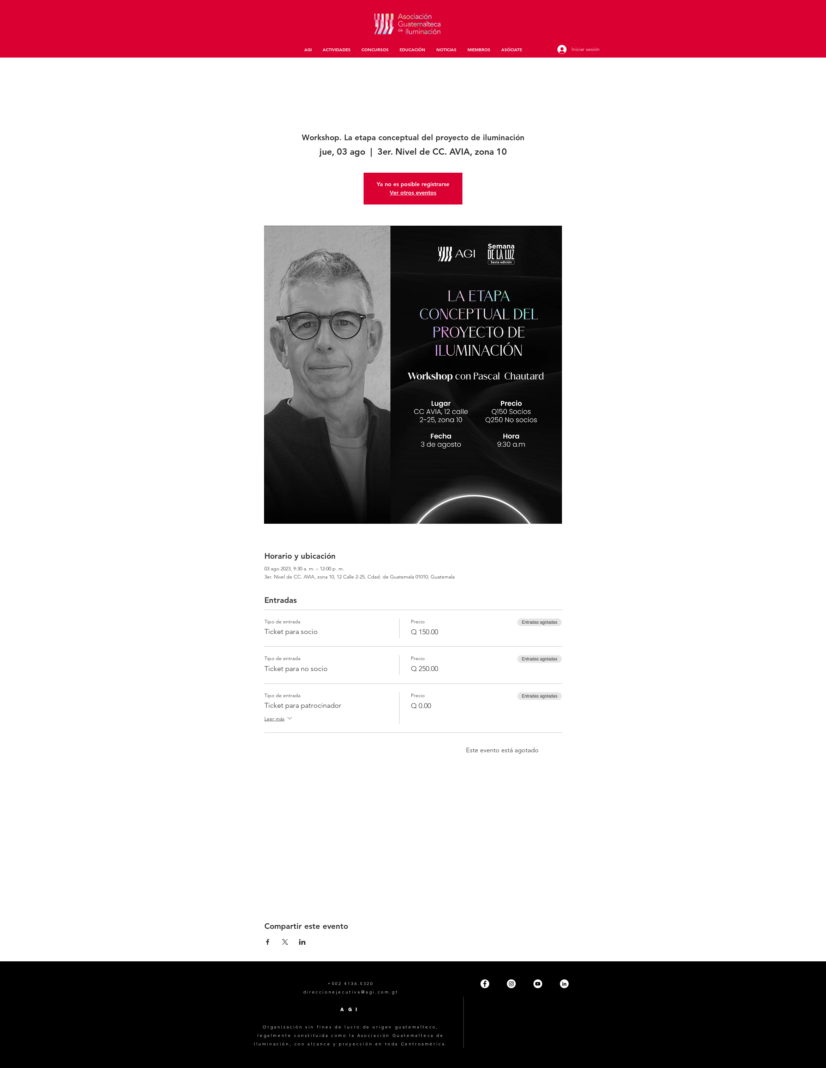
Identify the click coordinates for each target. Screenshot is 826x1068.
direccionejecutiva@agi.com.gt (350, 992)
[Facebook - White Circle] (484, 983)
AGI (350, 1010)
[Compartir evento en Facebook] (267, 942)
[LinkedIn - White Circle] (564, 983)
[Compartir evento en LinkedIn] (302, 942)
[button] (336, 50)
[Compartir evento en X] (285, 942)
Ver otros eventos (413, 192)
